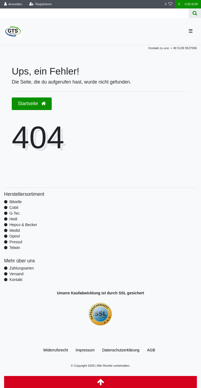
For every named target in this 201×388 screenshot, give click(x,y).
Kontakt (15, 279)
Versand (16, 274)
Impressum (85, 350)
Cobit (13, 207)
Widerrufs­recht (55, 350)
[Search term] (94, 13)
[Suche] (195, 13)
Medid (14, 230)
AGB (151, 350)
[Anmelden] (13, 4)
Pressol (15, 242)
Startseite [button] (32, 103)
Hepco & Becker (23, 225)
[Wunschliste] (168, 4)
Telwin (14, 247)
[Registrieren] (40, 4)
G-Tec (14, 213)
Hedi (13, 219)
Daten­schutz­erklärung (120, 350)
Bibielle (15, 202)
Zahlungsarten (21, 268)
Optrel (14, 236)
